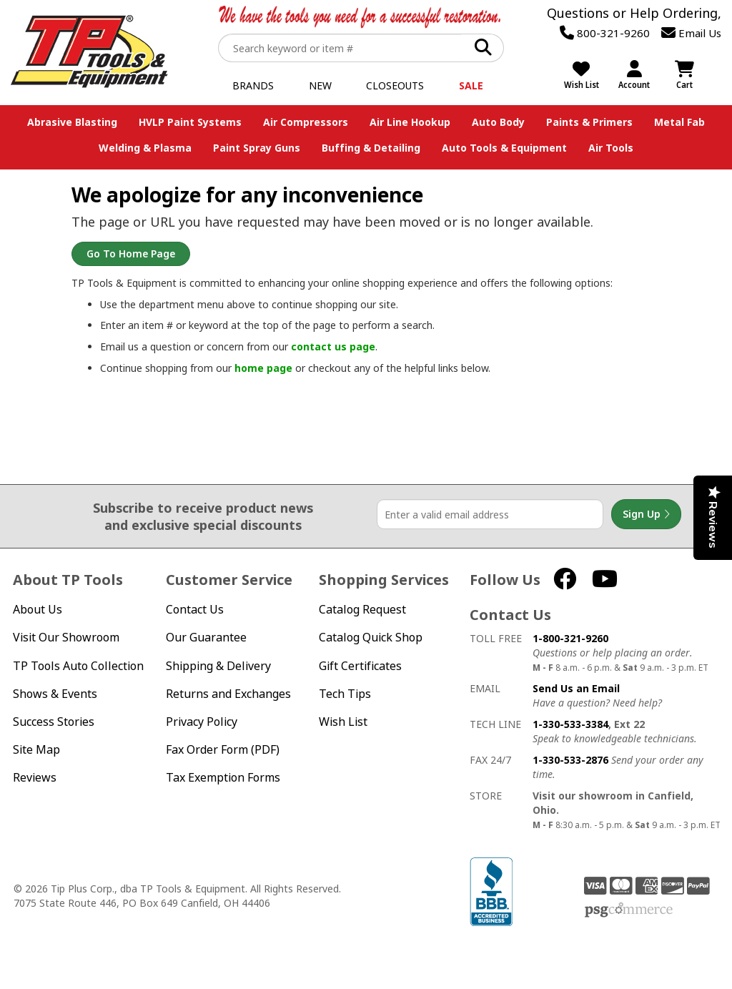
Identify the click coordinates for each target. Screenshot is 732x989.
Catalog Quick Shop (370, 637)
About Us (37, 609)
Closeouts (395, 85)
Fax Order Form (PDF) (223, 749)
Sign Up (646, 514)
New (320, 85)
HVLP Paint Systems (190, 122)
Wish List (343, 721)
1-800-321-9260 (570, 638)
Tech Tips (345, 694)
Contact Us (195, 609)
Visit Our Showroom (66, 637)
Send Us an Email (576, 688)
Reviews (34, 777)
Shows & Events (55, 694)
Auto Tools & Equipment (504, 147)
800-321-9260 (605, 32)
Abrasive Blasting (72, 122)
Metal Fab (679, 122)
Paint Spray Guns (256, 147)
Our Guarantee (206, 637)
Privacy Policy (201, 721)
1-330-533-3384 (570, 724)
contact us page (333, 346)
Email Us (691, 32)
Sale (471, 85)
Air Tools (610, 147)
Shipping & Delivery (218, 666)
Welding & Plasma (145, 147)
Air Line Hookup (410, 122)
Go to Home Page (130, 253)
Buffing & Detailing (371, 147)
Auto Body (498, 122)
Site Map (36, 749)
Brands (253, 85)
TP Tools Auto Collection (78, 666)
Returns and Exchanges (228, 694)
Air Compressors (305, 122)
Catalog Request (362, 609)
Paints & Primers (589, 122)
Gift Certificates (360, 666)
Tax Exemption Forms (223, 777)
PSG (628, 910)
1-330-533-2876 (570, 760)
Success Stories (53, 721)
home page (263, 368)
